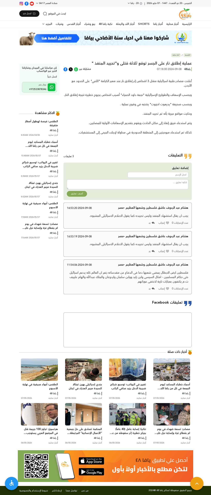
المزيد (48, 24)
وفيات (59, 24)
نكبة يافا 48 (105, 24)
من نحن (85, 491)
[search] (54, 14)
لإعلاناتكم (57, 491)
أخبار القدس (74, 24)
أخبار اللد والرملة (125, 24)
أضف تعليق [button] (77, 194)
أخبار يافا (158, 24)
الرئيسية (187, 24)
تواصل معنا (71, 491)
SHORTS (144, 24)
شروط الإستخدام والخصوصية (33, 491)
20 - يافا (136, 3)
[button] (163, 223)
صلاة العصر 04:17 (47, 3)
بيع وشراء (89, 24)
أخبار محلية (172, 24)
